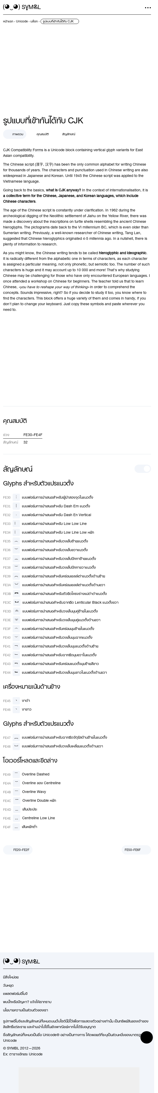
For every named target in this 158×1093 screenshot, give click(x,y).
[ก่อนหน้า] (18, 850)
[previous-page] (8, 21)
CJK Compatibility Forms (23, 150)
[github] (139, 962)
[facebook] (148, 962)
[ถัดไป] (136, 850)
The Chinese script (18, 164)
